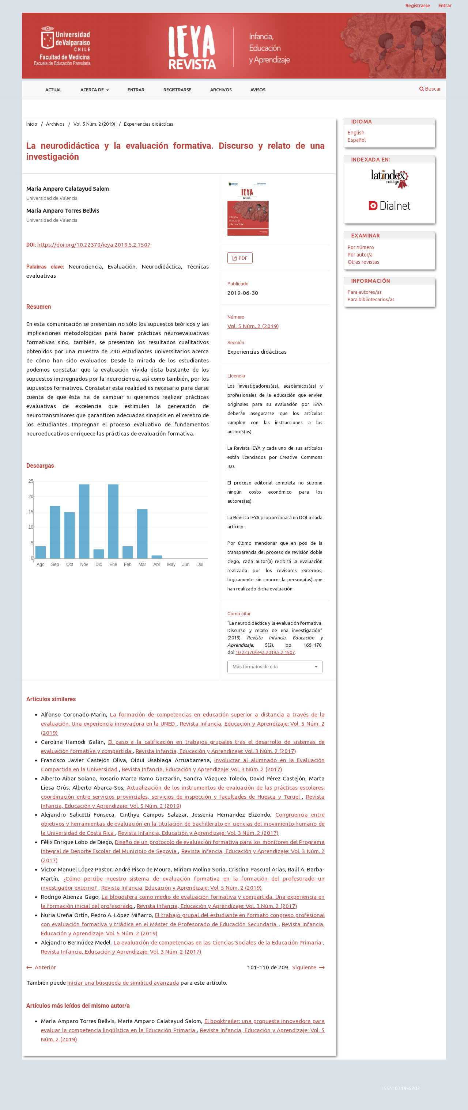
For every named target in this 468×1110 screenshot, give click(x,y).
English (356, 133)
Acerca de (92, 89)
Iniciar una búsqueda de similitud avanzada (123, 983)
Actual (53, 89)
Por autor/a (360, 255)
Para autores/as (365, 291)
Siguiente (304, 967)
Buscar (430, 89)
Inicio (31, 123)
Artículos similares (51, 699)
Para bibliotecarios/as (371, 299)
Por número (361, 247)
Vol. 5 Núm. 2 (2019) (94, 123)
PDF (243, 258)
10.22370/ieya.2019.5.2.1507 (265, 652)
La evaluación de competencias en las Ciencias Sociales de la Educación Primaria (218, 942)
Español (357, 140)
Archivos (220, 89)
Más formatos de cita (255, 666)
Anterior (45, 967)
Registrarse (177, 89)
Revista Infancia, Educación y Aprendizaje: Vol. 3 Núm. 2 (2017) (216, 751)
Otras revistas (364, 262)
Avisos (257, 89)
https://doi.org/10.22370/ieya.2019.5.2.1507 (94, 245)
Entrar (136, 89)
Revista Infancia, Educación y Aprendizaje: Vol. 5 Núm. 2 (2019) (181, 888)
